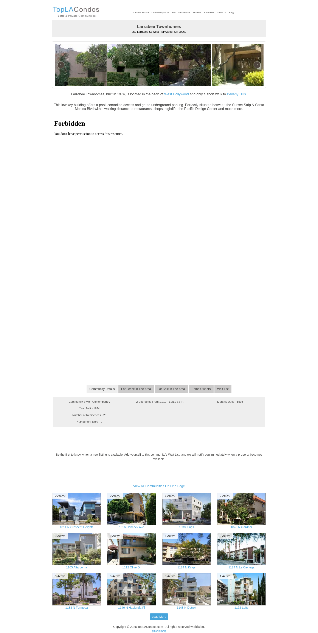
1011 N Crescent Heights (76, 527)
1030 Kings (186, 527)
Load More (159, 616)
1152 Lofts (241, 607)
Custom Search (141, 12)
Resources (209, 12)
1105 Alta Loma (76, 567)
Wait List (223, 389)
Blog (231, 12)
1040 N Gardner (241, 527)
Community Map (160, 12)
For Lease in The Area (136, 389)
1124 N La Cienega (241, 567)
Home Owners (201, 389)
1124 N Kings (186, 567)
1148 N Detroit (186, 607)
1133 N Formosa (76, 607)
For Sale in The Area (171, 389)
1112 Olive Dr (131, 567)
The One (196, 12)
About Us (221, 12)
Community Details (102, 389)
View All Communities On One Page (159, 486)
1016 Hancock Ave (131, 527)
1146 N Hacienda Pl (131, 607)
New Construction (181, 12)
